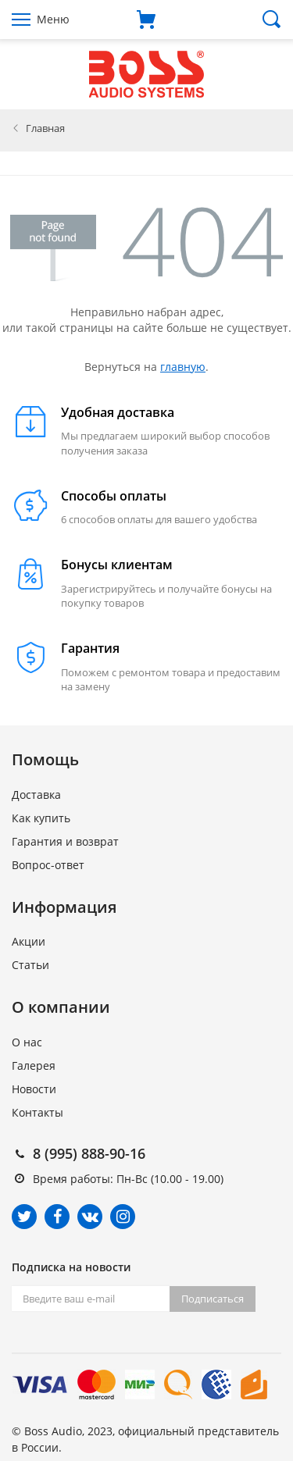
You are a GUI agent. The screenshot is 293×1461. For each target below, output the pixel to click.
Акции (28, 941)
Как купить (41, 818)
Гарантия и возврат (65, 841)
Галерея (33, 1065)
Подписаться (212, 1299)
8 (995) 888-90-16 (89, 1153)
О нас (27, 1042)
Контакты (37, 1112)
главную (182, 366)
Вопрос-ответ (48, 864)
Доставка (36, 794)
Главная (45, 128)
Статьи (30, 964)
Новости (34, 1088)
